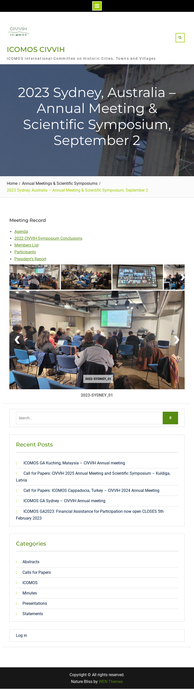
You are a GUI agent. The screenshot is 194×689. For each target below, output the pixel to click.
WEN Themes (111, 681)
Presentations (34, 603)
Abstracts (30, 561)
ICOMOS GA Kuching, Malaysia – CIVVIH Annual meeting (74, 463)
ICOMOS (30, 582)
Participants (25, 252)
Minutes (29, 593)
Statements (32, 613)
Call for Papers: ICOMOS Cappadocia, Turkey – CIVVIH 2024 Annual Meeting (91, 490)
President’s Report (30, 259)
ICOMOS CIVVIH (36, 49)
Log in (21, 635)
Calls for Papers (36, 572)
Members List (26, 245)
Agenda (21, 231)
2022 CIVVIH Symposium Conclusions (48, 238)
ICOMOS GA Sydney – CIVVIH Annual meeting (64, 500)
